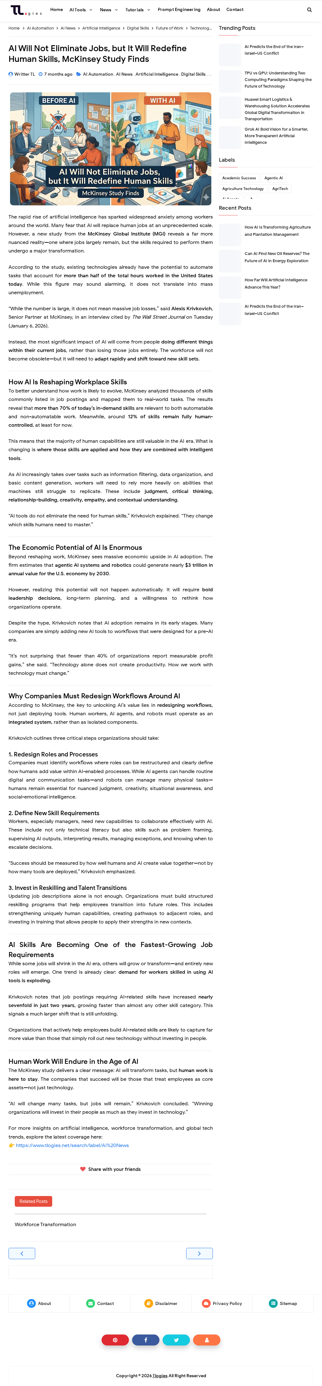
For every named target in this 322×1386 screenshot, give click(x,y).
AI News (125, 74)
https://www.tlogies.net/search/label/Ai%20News (72, 1145)
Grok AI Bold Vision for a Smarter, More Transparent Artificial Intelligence (276, 136)
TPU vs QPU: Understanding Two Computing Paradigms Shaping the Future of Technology (278, 79)
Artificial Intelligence (157, 74)
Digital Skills (194, 74)
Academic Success (239, 178)
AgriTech (280, 188)
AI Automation (98, 74)
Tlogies (160, 1375)
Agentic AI (273, 178)
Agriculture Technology (243, 188)
